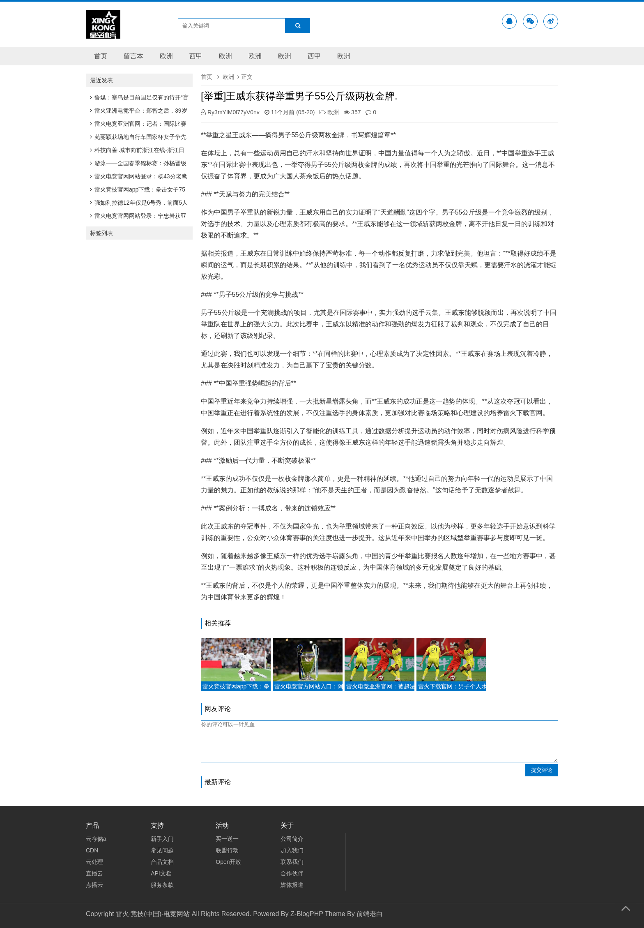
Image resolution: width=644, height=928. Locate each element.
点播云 (94, 885)
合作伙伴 (292, 873)
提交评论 (541, 770)
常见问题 (162, 850)
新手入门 (162, 839)
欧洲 (166, 56)
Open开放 (228, 862)
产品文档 (162, 862)
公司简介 (292, 839)
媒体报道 (292, 885)
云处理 (94, 862)
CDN (92, 850)
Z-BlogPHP (306, 913)
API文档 (161, 873)
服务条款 (162, 885)
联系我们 (292, 862)
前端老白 (369, 913)
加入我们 (292, 850)
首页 (100, 56)
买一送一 (227, 839)
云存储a (96, 839)
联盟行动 (227, 850)
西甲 (195, 56)
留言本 (133, 56)
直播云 (94, 873)
